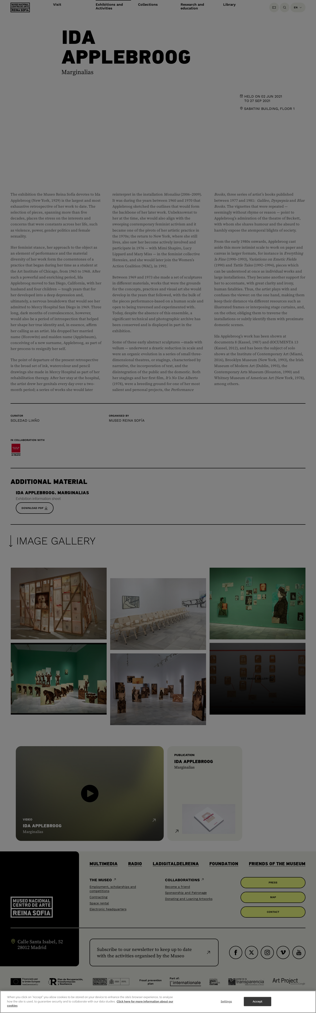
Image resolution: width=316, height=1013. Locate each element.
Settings (226, 1001)
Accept (257, 1001)
